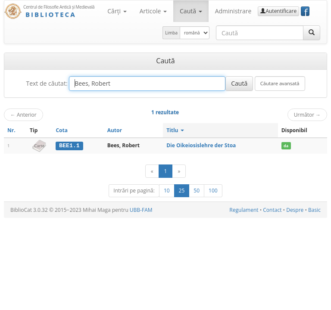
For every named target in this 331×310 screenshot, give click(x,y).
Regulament (243, 210)
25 (182, 190)
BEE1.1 (69, 145)
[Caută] (311, 32)
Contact (272, 210)
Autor (114, 130)
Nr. (11, 130)
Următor (307, 114)
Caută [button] (191, 11)
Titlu (175, 130)
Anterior (23, 114)
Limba (171, 33)
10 (167, 190)
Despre (294, 210)
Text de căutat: (46, 83)
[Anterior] (152, 171)
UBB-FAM (141, 210)
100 (213, 190)
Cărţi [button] (116, 11)
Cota (62, 130)
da (286, 146)
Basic (314, 210)
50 (197, 190)
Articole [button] (153, 11)
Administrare (233, 11)
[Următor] (179, 171)
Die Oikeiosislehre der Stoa (201, 145)
